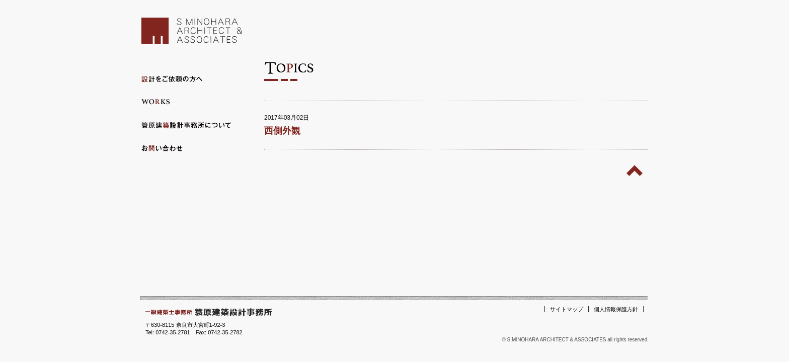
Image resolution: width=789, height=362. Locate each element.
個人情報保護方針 (616, 309)
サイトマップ (566, 309)
